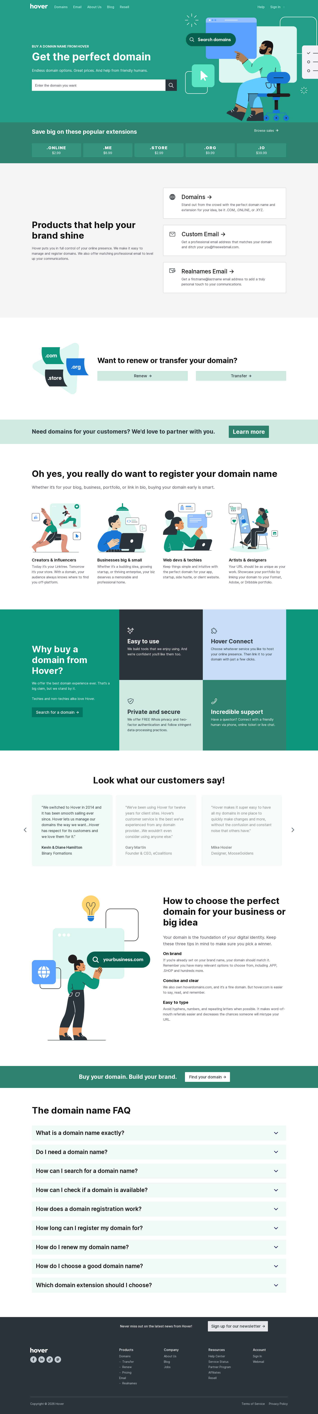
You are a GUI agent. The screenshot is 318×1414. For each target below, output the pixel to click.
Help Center (216, 1356)
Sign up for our (238, 1326)
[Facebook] (33, 1359)
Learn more (249, 431)
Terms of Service (253, 1403)
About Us (94, 7)
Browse (266, 130)
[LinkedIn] (41, 1359)
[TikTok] (49, 1359)
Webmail (258, 1361)
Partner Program (219, 1367)
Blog (110, 7)
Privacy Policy (278, 1403)
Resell (124, 7)
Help (261, 7)
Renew (127, 1367)
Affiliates (214, 1372)
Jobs (167, 1367)
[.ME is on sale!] (107, 150)
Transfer (128, 1361)
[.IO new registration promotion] (261, 150)
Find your (207, 1077)
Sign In (277, 7)
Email (77, 7)
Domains (61, 7)
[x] (56, 150)
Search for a (57, 712)
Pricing (126, 1372)
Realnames (129, 1383)
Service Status (218, 1361)
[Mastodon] (58, 1359)
